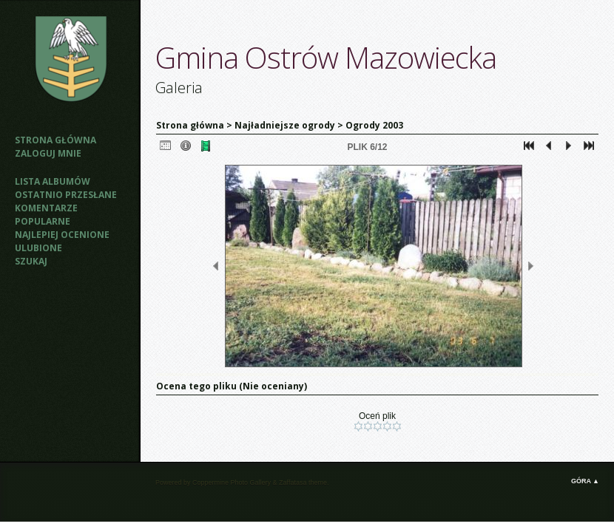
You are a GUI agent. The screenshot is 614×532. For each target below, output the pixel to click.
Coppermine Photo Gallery (231, 482)
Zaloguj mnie (48, 153)
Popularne (42, 221)
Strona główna (55, 140)
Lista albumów (52, 181)
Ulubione (38, 248)
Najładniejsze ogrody (285, 125)
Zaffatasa (292, 482)
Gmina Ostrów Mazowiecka (325, 57)
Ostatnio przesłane (66, 194)
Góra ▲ (585, 481)
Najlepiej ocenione (62, 234)
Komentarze (46, 208)
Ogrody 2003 (374, 125)
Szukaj (31, 261)
